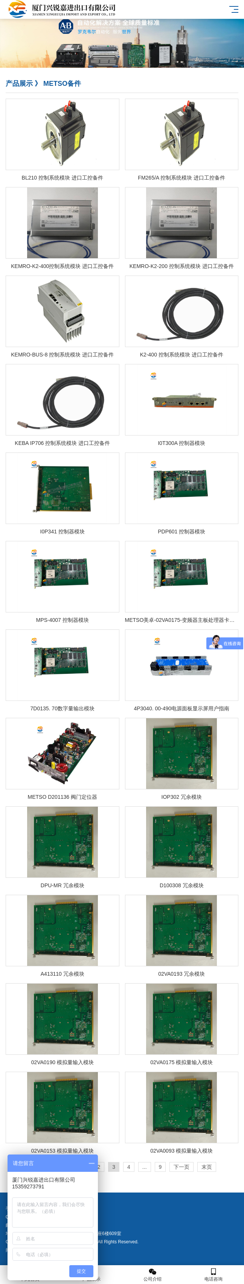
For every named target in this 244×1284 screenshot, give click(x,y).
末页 (206, 1167)
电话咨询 (213, 1275)
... (144, 1167)
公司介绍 (152, 1275)
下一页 (181, 1167)
